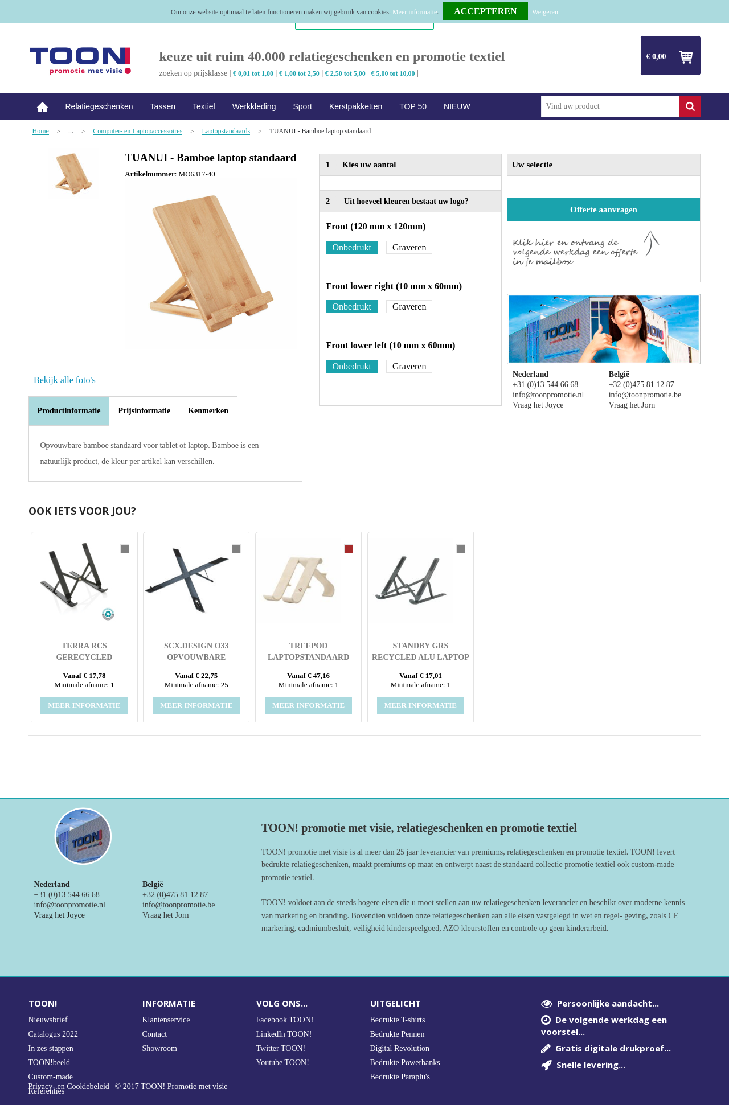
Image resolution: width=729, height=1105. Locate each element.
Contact (154, 1034)
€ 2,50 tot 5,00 (345, 73)
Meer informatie (414, 12)
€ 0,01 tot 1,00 (253, 73)
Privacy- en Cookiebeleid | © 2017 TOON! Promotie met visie (128, 1087)
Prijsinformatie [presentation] (144, 410)
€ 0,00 (656, 56)
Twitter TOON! (281, 1048)
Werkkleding (254, 106)
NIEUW (457, 106)
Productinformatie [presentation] (69, 410)
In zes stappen (50, 1048)
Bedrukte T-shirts (397, 1020)
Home (42, 106)
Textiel (204, 106)
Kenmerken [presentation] (208, 410)
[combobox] (610, 106)
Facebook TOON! (285, 1020)
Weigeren (545, 12)
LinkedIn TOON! (284, 1034)
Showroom (159, 1048)
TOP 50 (413, 106)
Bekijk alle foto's (65, 380)
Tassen (162, 106)
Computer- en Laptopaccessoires (137, 131)
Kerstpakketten (355, 106)
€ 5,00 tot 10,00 (393, 73)
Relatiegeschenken (99, 106)
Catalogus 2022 (53, 1034)
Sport (302, 106)
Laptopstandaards (226, 131)
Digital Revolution (400, 1048)
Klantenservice (166, 1020)
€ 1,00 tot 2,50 (299, 73)
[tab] (69, 411)
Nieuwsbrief (48, 1020)
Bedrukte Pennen (397, 1034)
